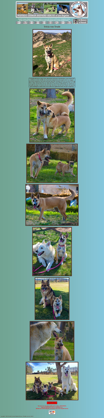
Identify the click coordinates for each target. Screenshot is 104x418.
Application (52, 403)
